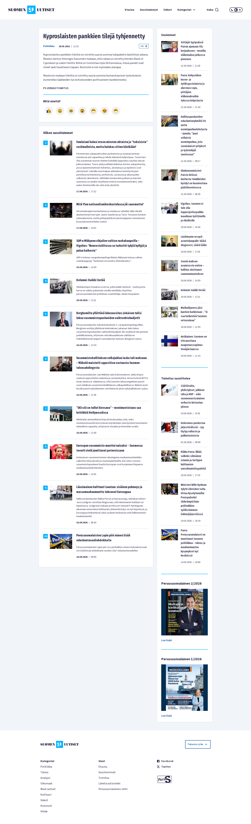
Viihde (44, 811)
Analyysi (45, 778)
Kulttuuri (45, 795)
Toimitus (103, 778)
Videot (167, 10)
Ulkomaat (46, 783)
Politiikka (49, 46)
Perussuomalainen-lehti (113, 789)
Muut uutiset (48, 789)
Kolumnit (46, 806)
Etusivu (129, 10)
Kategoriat (186, 10)
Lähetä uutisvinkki (109, 783)
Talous (44, 772)
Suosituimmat (149, 10)
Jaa (143, 46)
